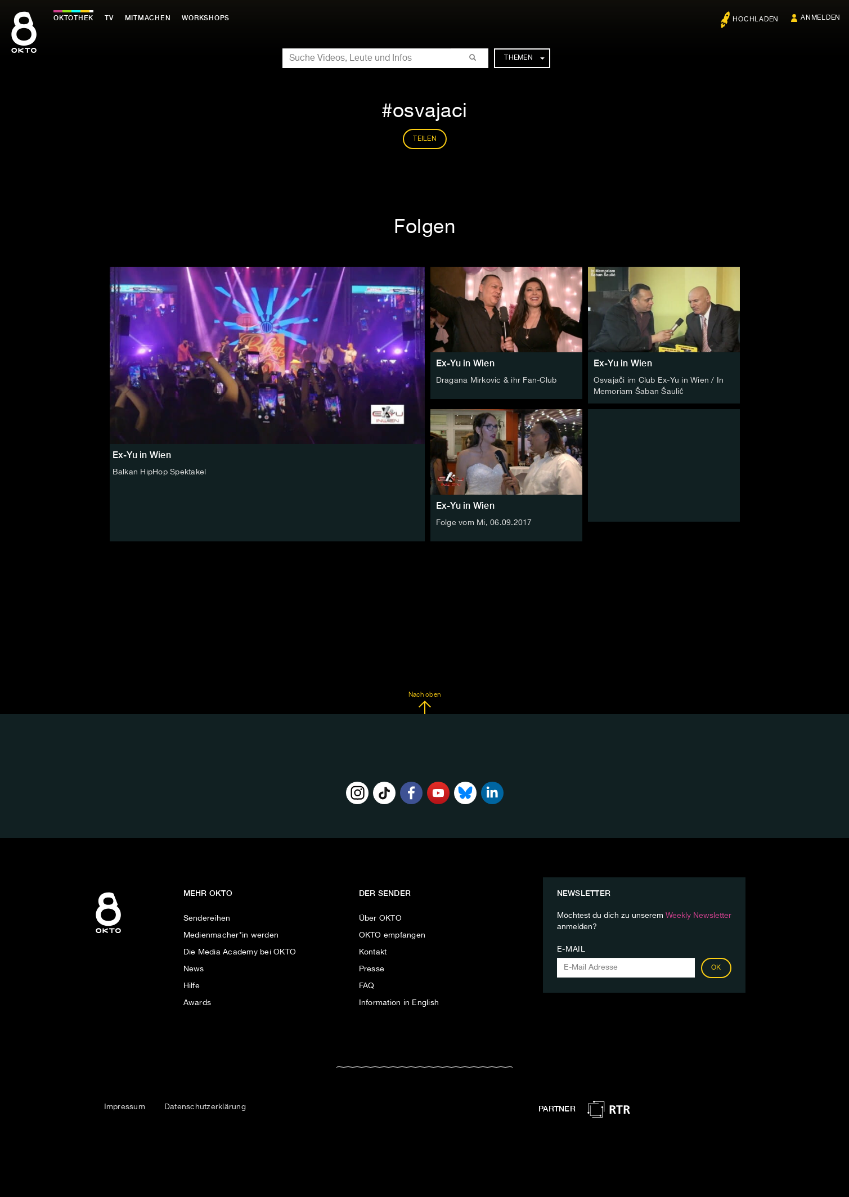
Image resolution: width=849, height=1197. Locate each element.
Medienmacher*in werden (231, 935)
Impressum (124, 1107)
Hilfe (191, 986)
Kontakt (373, 952)
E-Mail (571, 949)
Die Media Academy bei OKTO (240, 952)
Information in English (399, 1003)
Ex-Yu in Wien (465, 363)
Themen (524, 58)
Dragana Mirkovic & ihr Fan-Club (496, 380)
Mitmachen (148, 18)
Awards (197, 1003)
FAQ (367, 986)
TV (109, 18)
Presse (372, 969)
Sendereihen (207, 918)
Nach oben (424, 703)
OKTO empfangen (392, 935)
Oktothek (73, 18)
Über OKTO (380, 918)
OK (716, 968)
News (193, 969)
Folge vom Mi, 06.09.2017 (484, 523)
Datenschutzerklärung (205, 1107)
